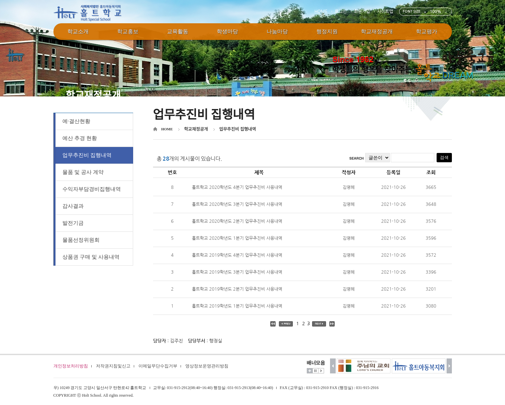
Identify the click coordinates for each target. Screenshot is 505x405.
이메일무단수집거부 (157, 365)
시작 (321, 370)
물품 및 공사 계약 (83, 172)
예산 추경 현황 (79, 138)
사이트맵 (385, 11)
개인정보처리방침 (70, 365)
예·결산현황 (76, 121)
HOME (320, 11)
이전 (333, 365)
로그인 (341, 11)
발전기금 (73, 223)
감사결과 (73, 206)
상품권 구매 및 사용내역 (91, 257)
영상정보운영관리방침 (206, 365)
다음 (449, 365)
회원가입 (362, 11)
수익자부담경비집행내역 (91, 189)
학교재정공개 (196, 129)
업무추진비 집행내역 (87, 155)
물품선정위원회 (81, 240)
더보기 (310, 370)
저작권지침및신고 (113, 365)
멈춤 (315, 370)
